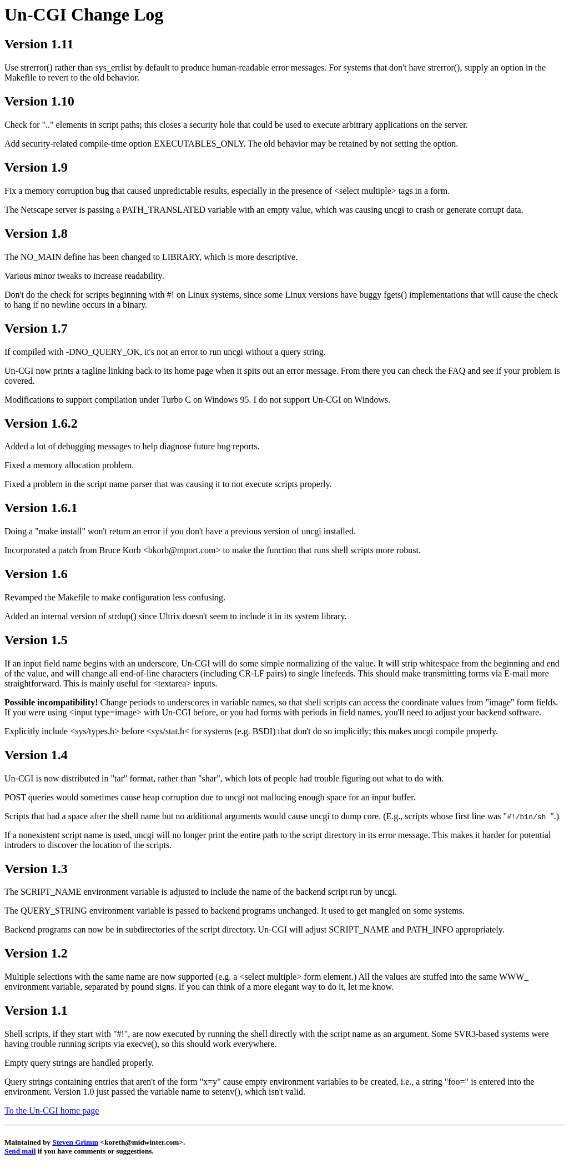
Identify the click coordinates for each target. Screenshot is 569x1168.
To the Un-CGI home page (51, 1110)
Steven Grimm (75, 1142)
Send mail (20, 1151)
